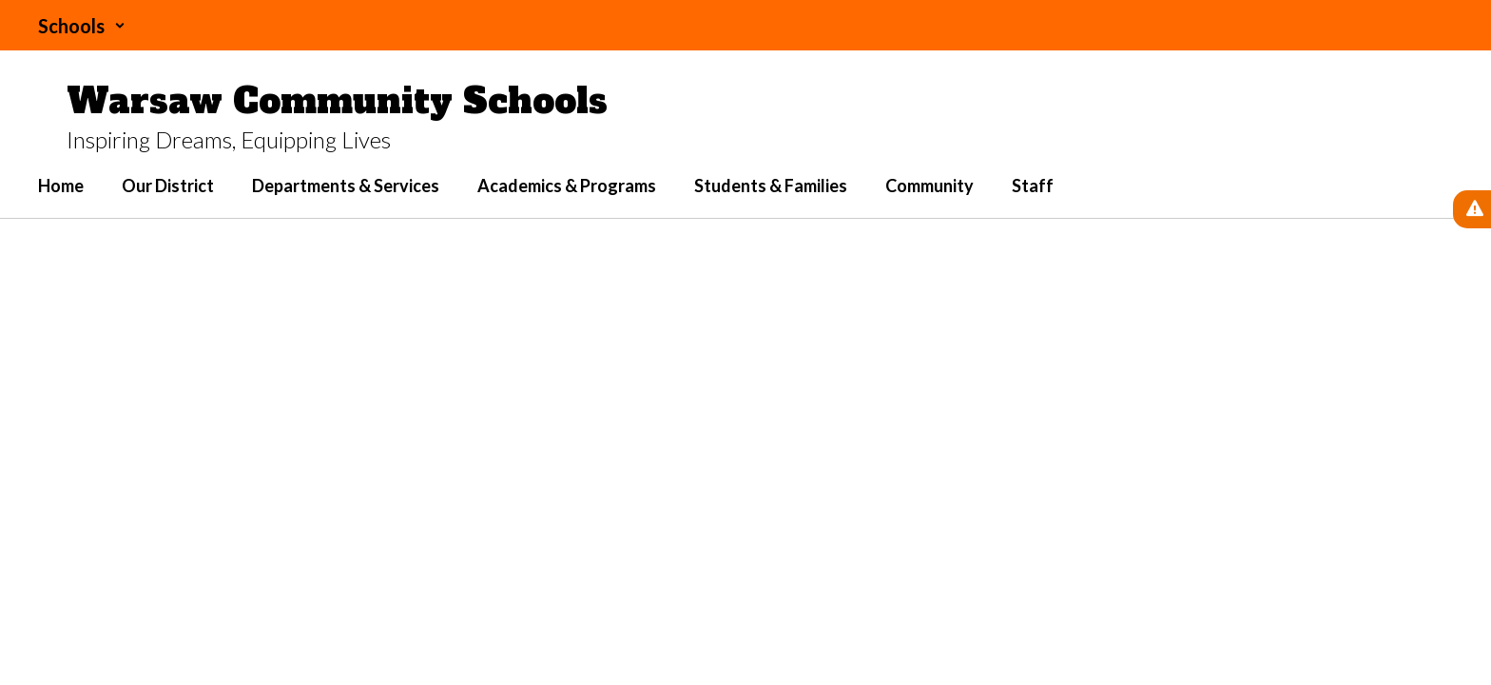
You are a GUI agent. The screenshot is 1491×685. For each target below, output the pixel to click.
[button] (82, 25)
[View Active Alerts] (1472, 209)
